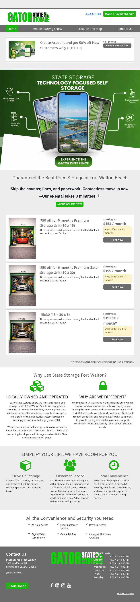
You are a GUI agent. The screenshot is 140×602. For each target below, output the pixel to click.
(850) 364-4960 (93, 13)
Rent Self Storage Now (47, 29)
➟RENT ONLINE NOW (69, 204)
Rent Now (117, 239)
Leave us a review (125, 593)
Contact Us (124, 29)
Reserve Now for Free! (117, 45)
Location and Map (89, 29)
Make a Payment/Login (119, 14)
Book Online (17, 586)
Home (12, 29)
